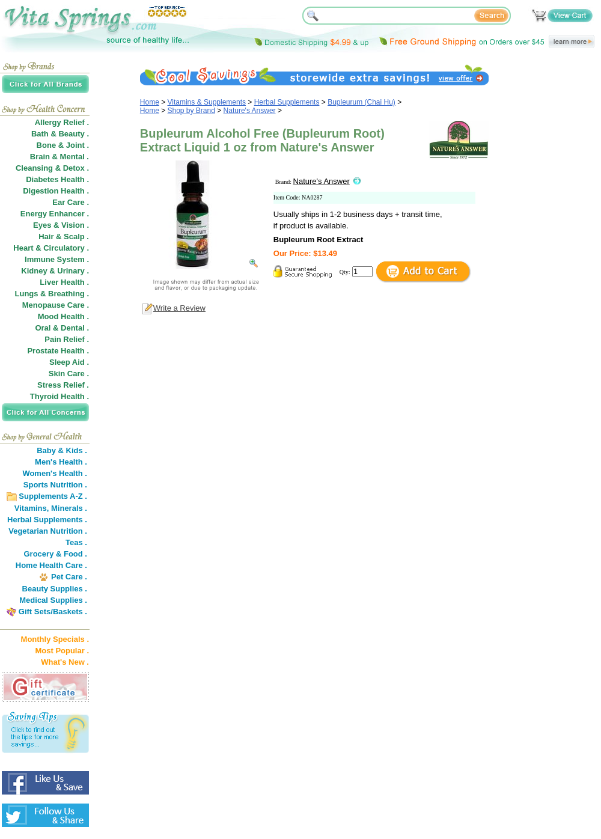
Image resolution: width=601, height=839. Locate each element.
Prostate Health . (58, 350)
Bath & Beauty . (60, 133)
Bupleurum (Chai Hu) (361, 102)
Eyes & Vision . (61, 225)
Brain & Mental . (59, 156)
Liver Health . (64, 282)
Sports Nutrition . (55, 484)
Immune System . (57, 259)
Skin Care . (69, 373)
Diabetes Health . (57, 179)
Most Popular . (62, 650)
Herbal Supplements (287, 102)
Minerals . (69, 508)
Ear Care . (70, 202)
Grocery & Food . (55, 553)
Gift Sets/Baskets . (53, 611)
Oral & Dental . (62, 327)
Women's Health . (54, 473)
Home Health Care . (51, 565)
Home (149, 102)
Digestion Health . (56, 190)
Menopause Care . (55, 305)
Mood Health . (63, 316)
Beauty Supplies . (54, 588)
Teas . (76, 542)
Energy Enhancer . (54, 213)
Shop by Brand (191, 110)
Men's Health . (61, 461)
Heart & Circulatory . (51, 247)
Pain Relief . (66, 339)
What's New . (65, 662)
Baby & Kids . (62, 450)
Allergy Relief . (62, 122)
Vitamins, (31, 508)
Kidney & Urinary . (55, 270)
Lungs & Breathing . (52, 293)
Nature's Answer (250, 110)
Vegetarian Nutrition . (47, 530)
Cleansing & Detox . (52, 167)
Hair (45, 236)
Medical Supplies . (53, 600)
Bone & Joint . (63, 145)
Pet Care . (69, 576)
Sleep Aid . (69, 362)
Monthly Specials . (55, 639)
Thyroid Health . (59, 396)
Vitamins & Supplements (207, 102)
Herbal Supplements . (47, 519)
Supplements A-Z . (53, 496)
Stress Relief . (63, 384)
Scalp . (76, 236)
